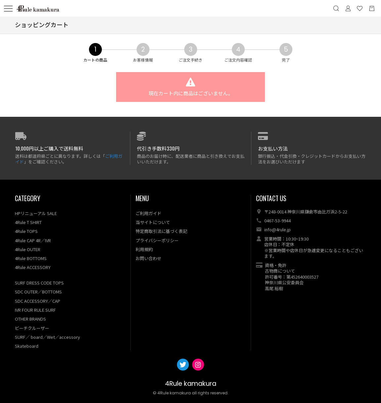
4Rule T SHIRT (28, 222)
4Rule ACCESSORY (33, 267)
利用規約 (144, 249)
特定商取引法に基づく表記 (161, 231)
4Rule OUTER (27, 249)
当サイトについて (153, 222)
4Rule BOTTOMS (31, 258)
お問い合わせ (148, 258)
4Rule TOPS (26, 231)
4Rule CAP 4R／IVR (33, 240)
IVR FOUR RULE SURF (35, 310)
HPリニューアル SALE (36, 213)
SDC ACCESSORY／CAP (37, 301)
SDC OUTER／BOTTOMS (38, 292)
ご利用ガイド (148, 213)
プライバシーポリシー (157, 240)
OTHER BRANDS (30, 319)
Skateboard (26, 346)
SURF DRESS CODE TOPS (39, 283)
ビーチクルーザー (32, 328)
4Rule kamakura (190, 383)
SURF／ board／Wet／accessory (47, 337)
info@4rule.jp (277, 230)
